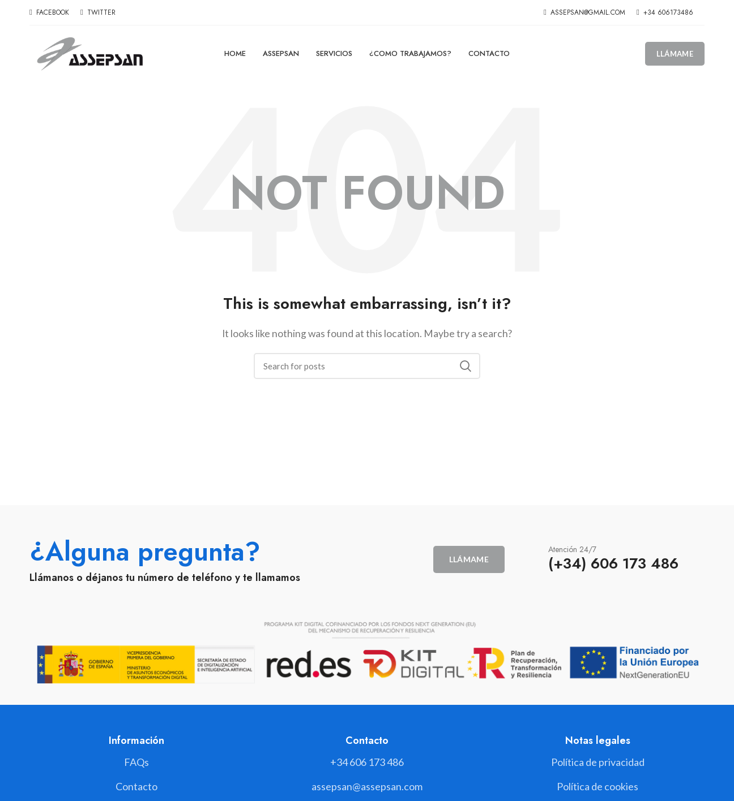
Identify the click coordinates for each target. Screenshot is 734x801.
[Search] (367, 366)
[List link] (366, 762)
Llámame (674, 53)
